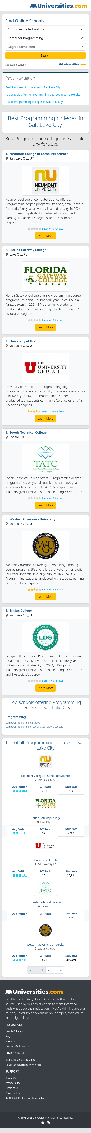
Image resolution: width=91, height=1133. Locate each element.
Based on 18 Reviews (52, 411)
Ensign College (21, 610)
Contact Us (11, 1078)
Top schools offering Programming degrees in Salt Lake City (43, 94)
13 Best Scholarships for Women (23, 1064)
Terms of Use (12, 1088)
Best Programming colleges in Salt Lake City (33, 87)
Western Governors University (33, 519)
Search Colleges (14, 1031)
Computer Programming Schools (23, 722)
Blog (7, 1036)
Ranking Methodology (17, 1046)
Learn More (46, 236)
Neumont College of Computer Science (39, 154)
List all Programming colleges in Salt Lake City (34, 102)
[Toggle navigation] (3, 6)
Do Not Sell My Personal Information (25, 1098)
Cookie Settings (13, 1093)
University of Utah (24, 341)
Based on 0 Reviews (52, 228)
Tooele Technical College (28, 432)
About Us (10, 1041)
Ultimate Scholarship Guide (20, 1059)
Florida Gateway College (28, 250)
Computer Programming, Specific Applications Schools (34, 726)
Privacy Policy (12, 1083)
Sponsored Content (15, 64)
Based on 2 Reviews (52, 589)
